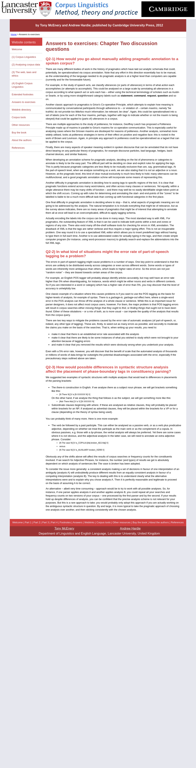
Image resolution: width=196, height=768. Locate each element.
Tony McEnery (64, 528)
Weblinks (89, 522)
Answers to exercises (23, 102)
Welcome (17, 49)
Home (14, 34)
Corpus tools (19, 117)
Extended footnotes (22, 94)
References (18, 147)
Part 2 (36, 522)
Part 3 (45, 522)
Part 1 (28, 522)
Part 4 (54, 522)
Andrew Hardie (130, 528)
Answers (77, 522)
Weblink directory (21, 109)
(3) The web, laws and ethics (24, 74)
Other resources (21, 124)
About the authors (21, 140)
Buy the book (19, 132)
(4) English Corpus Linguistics (22, 85)
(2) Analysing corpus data (26, 64)
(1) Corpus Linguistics (24, 56)
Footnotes (65, 522)
